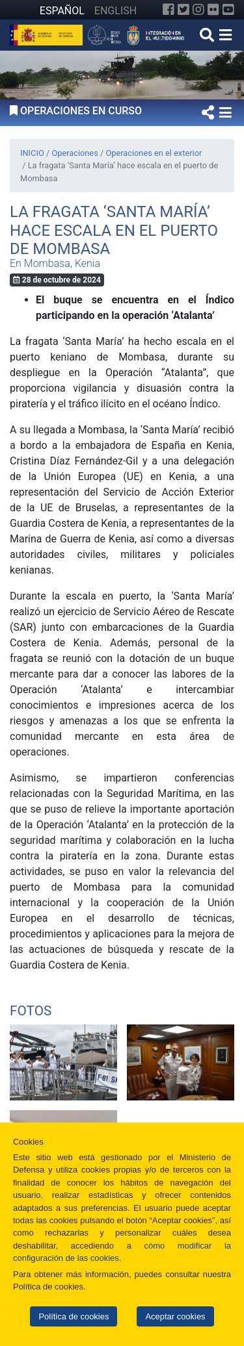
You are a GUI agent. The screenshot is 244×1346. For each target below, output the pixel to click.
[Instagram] (198, 10)
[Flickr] (213, 10)
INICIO (32, 153)
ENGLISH (115, 11)
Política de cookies (73, 1316)
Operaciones (74, 153)
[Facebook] (168, 10)
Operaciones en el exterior (153, 153)
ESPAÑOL (62, 11)
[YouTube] (228, 10)
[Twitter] (183, 10)
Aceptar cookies (175, 1316)
